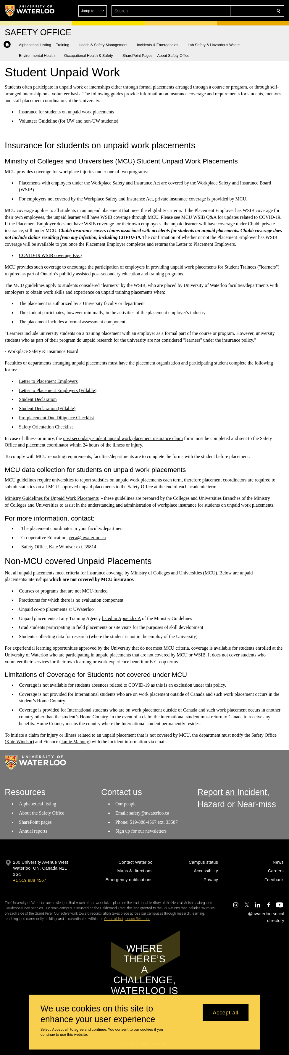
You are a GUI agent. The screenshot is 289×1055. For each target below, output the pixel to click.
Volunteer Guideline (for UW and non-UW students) (68, 120)
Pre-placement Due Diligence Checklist (56, 417)
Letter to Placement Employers (48, 381)
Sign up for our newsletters (141, 831)
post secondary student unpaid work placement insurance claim (123, 438)
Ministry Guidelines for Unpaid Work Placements (52, 498)
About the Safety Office (41, 812)
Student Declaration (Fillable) (47, 408)
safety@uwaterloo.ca (149, 812)
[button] (236, 11)
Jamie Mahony (75, 741)
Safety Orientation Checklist (46, 426)
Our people (126, 803)
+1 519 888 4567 (29, 880)
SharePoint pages (35, 822)
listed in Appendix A (121, 618)
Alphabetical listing (37, 803)
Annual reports (33, 831)
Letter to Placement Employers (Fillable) (57, 390)
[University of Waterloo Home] (30, 11)
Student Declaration (38, 399)
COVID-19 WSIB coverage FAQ (50, 255)
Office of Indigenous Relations (127, 919)
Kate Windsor (62, 546)
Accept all (225, 1012)
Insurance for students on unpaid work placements (66, 111)
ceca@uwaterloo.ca (87, 537)
